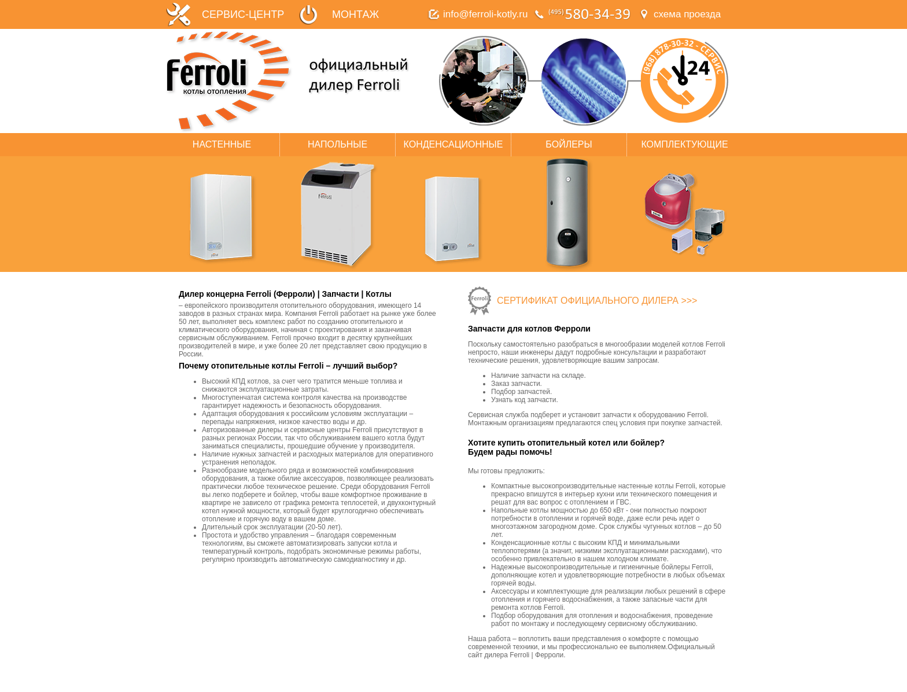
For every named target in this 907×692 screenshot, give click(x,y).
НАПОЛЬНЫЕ (337, 144)
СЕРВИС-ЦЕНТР (243, 14)
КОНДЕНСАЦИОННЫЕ (453, 144)
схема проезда (687, 14)
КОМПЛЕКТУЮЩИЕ (684, 144)
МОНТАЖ (355, 14)
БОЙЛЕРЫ (568, 144)
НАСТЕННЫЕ (222, 144)
